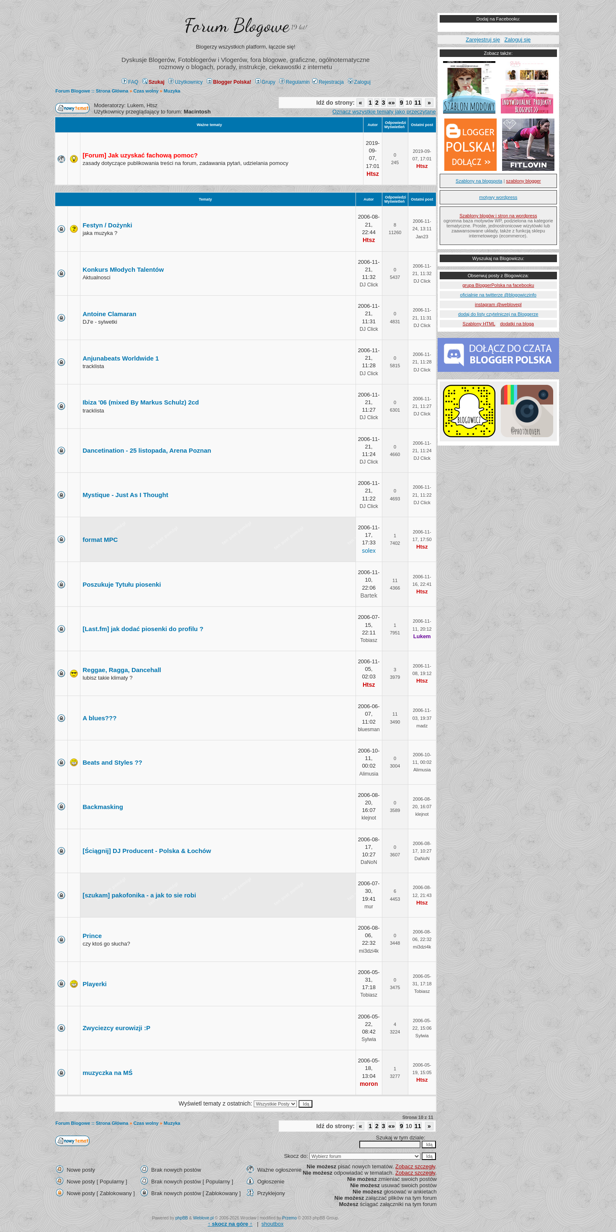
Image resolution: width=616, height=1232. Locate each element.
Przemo (289, 1218)
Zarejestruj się (483, 39)
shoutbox (272, 1224)
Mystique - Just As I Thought (125, 494)
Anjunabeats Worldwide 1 (120, 358)
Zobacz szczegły (415, 1166)
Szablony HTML (479, 323)
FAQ (130, 82)
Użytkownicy (185, 82)
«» (391, 102)
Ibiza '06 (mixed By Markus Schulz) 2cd (140, 402)
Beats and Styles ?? (112, 762)
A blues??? (99, 718)
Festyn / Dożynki (107, 225)
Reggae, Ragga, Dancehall (121, 669)
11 (418, 102)
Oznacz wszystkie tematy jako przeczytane (384, 111)
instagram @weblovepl (498, 304)
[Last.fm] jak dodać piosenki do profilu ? (142, 628)
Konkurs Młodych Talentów (123, 269)
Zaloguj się (517, 39)
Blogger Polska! (229, 82)
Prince (92, 935)
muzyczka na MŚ (107, 1072)
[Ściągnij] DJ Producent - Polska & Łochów (146, 850)
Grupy (265, 82)
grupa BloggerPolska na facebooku (498, 285)
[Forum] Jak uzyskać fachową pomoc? (140, 155)
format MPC (100, 539)
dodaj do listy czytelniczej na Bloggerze (498, 314)
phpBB (181, 1218)
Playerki (94, 983)
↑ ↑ (230, 1224)
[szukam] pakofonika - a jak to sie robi (139, 895)
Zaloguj (359, 82)
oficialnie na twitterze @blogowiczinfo (498, 294)
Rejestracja (328, 82)
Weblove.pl (203, 1218)
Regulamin (294, 82)
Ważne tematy (209, 125)
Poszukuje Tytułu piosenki (121, 584)
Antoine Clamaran (109, 313)
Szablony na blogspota (479, 180)
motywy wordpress (498, 197)
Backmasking (102, 806)
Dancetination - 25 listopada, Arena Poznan (146, 450)
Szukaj (153, 82)
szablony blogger (523, 180)
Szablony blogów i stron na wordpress (498, 215)
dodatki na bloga (517, 323)
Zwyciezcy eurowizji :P (116, 1027)
